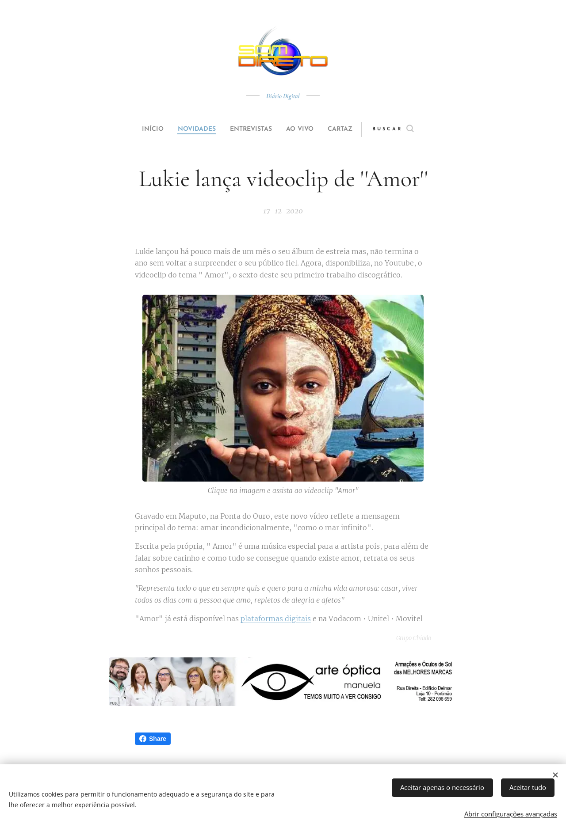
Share (152, 738)
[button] (409, 129)
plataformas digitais (276, 619)
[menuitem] (142, 129)
